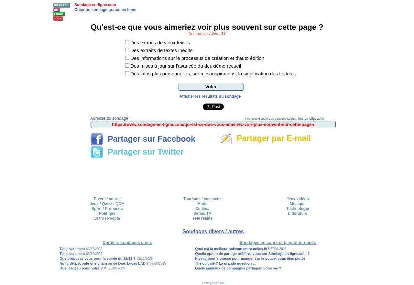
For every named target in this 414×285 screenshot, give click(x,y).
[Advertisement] (213, 175)
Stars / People (107, 218)
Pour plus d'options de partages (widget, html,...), (285, 118)
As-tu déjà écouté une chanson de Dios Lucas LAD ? (104, 263)
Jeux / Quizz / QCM (107, 204)
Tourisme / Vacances (202, 199)
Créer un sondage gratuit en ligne (105, 9)
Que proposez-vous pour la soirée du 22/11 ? (98, 258)
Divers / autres (107, 199)
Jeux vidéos (298, 199)
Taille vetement (72, 249)
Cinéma (202, 208)
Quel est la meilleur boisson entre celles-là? (232, 249)
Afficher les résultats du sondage (210, 96)
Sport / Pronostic (107, 208)
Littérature (297, 213)
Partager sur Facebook (142, 138)
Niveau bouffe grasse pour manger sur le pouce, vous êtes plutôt (250, 258)
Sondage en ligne (213, 283)
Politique (107, 213)
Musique (298, 204)
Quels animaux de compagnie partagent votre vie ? (238, 268)
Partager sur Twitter (136, 151)
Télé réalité (202, 218)
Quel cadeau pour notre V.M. (83, 268)
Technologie (297, 208)
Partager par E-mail (265, 138)
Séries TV (202, 213)
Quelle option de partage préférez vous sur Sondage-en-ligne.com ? (252, 254)
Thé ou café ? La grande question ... (225, 263)
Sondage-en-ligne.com (95, 5)
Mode (202, 204)
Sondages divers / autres (213, 231)
